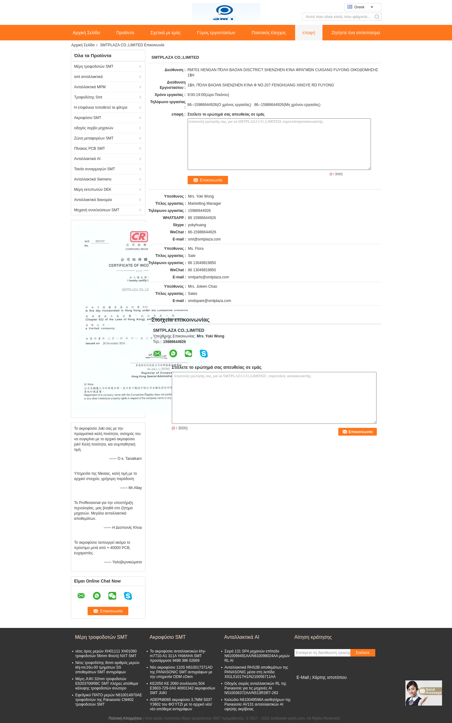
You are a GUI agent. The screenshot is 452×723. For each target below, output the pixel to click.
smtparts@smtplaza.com (208, 277)
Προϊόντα (125, 32)
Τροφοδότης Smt (88, 97)
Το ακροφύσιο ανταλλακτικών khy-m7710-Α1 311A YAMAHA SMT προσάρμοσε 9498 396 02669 (178, 656)
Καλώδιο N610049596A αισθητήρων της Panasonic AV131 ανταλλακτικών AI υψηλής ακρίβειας (258, 704)
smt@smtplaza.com (204, 239)
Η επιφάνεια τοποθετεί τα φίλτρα (100, 107)
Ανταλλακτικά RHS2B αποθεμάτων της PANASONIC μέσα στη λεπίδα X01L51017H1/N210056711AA (256, 672)
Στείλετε (363, 652)
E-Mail (303, 677)
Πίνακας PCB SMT (89, 148)
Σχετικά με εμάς (166, 32)
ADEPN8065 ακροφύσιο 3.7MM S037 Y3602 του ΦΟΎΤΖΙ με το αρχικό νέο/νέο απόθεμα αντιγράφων (181, 704)
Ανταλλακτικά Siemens (93, 179)
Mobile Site (305, 685)
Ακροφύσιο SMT (87, 118)
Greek (363, 7)
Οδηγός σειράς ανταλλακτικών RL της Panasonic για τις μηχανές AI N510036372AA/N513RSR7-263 (255, 688)
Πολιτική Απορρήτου (125, 718)
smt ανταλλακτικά (88, 77)
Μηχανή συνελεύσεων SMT (97, 210)
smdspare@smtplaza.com (209, 301)
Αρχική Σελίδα (86, 32)
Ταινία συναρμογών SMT (94, 169)
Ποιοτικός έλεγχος (269, 32)
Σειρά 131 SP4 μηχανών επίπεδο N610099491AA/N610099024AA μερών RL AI (257, 656)
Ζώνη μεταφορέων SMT (94, 138)
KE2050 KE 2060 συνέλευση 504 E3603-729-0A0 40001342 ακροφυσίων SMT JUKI (182, 688)
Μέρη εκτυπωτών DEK (93, 189)
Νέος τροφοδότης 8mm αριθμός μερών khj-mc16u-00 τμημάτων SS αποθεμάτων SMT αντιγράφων (107, 667)
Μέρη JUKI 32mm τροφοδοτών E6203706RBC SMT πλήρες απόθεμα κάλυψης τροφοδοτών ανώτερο (106, 683)
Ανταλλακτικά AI (87, 159)
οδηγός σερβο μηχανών (93, 128)
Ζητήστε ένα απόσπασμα (355, 32)
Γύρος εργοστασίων (216, 32)
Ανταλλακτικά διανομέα (93, 200)
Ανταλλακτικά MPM (90, 87)
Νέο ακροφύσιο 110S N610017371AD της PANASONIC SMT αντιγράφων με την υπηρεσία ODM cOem (181, 672)
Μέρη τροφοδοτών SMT (94, 66)
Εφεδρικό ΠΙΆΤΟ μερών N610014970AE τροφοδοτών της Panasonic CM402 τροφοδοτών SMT (108, 700)
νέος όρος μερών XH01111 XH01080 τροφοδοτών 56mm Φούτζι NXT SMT (106, 653)
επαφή (309, 32)
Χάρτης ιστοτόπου (329, 677)
